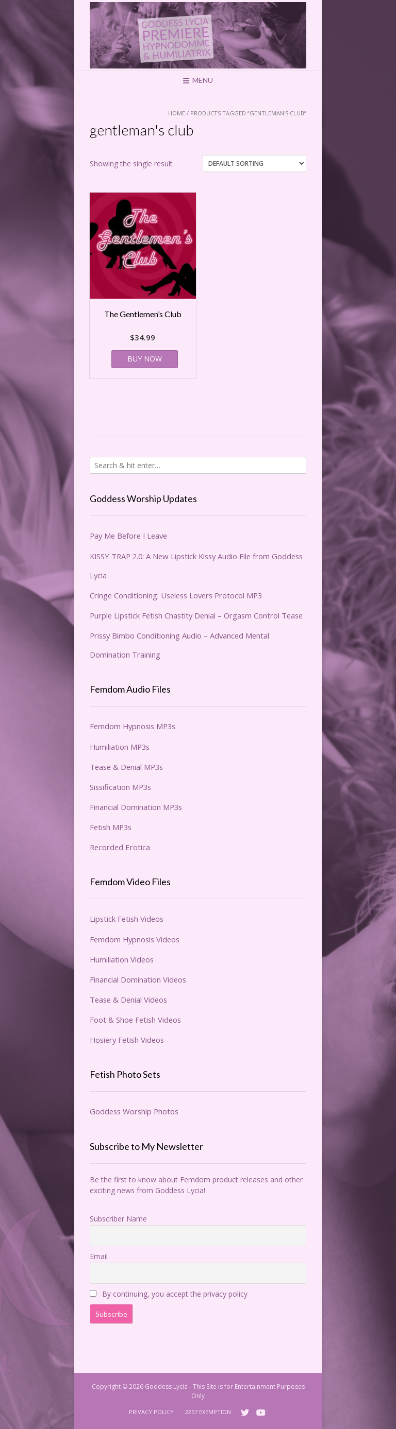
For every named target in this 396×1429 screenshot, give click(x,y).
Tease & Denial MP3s (126, 767)
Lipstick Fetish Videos (126, 919)
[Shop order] (254, 163)
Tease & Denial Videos (128, 999)
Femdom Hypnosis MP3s (132, 726)
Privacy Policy (151, 1412)
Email (99, 1256)
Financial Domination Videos (138, 979)
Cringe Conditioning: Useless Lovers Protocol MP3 (176, 595)
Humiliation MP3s (120, 747)
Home (176, 113)
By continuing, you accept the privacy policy (169, 1294)
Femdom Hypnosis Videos (134, 939)
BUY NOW (144, 359)
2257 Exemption (208, 1412)
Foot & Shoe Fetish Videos (135, 1019)
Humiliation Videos (122, 959)
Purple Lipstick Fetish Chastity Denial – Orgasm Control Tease (196, 615)
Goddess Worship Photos (134, 1111)
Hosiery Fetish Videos (127, 1040)
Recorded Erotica (120, 847)
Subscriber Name (118, 1219)
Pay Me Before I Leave (128, 535)
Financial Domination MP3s (136, 807)
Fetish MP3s (110, 827)
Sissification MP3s (120, 787)
